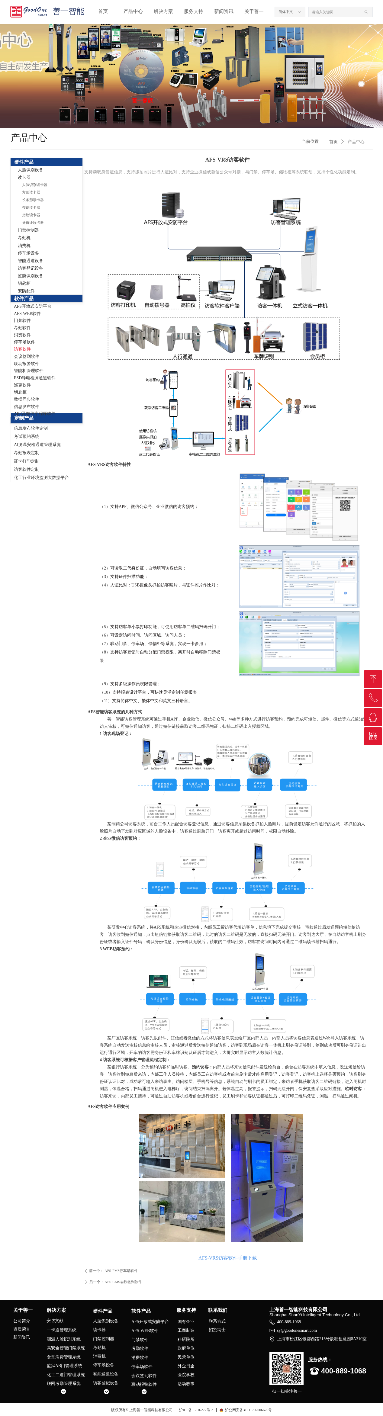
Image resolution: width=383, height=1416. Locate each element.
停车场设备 (28, 253)
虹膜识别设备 (30, 276)
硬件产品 (24, 162)
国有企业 (186, 1321)
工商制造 (186, 1330)
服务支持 (193, 11)
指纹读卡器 (31, 215)
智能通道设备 (30, 260)
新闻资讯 (223, 11)
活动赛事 (186, 1384)
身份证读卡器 (33, 222)
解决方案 (163, 11)
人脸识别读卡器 (34, 185)
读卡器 (24, 177)
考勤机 (24, 238)
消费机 (24, 245)
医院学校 (186, 1375)
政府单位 (186, 1348)
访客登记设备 (30, 268)
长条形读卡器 (33, 200)
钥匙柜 (24, 283)
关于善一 (254, 11)
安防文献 (55, 1320)
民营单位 (186, 1357)
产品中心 (133, 11)
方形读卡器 (31, 192)
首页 (103, 11)
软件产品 (24, 298)
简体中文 (285, 12)
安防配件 (26, 291)
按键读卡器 (31, 207)
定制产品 (24, 418)
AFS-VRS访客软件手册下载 (227, 1257)
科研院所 (186, 1339)
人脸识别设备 (30, 170)
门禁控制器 (28, 230)
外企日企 (186, 1366)
